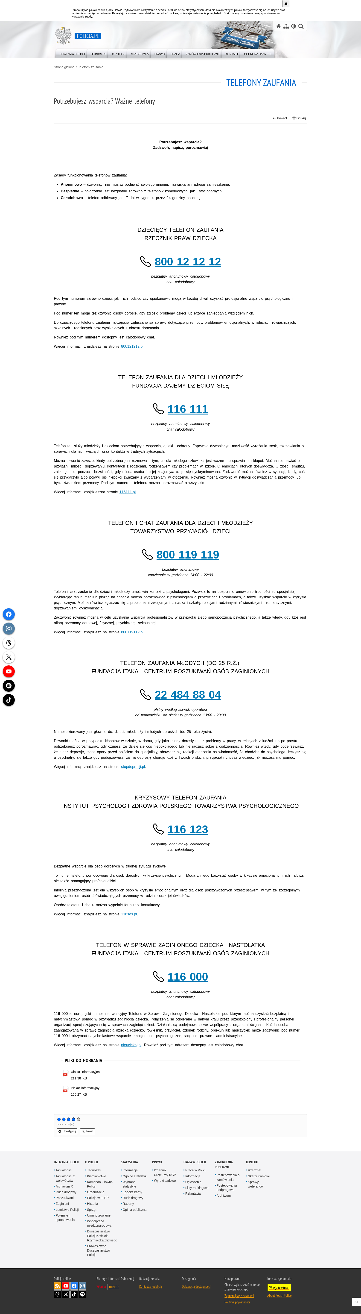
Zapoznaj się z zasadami (239, 1295)
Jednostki (94, 1170)
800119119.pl (132, 632)
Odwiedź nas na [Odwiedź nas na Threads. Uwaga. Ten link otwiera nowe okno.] (57, 1294)
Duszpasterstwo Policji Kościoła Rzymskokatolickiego (102, 1235)
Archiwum (224, 1195)
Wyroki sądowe (165, 1180)
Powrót (280, 118)
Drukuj (299, 118)
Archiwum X (64, 1186)
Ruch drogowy (66, 1192)
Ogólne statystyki (135, 1176)
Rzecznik (254, 1170)
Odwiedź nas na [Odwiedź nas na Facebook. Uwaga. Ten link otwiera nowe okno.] (74, 1286)
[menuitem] (72, 53)
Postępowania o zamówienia (228, 1177)
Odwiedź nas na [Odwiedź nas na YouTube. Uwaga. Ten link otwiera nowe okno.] (66, 1286)
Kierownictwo (96, 1176)
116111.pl (127, 492)
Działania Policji (66, 1162)
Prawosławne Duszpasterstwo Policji (98, 1250)
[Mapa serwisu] (286, 26)
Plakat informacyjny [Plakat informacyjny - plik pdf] (85, 1088)
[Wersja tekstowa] (293, 26)
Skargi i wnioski (259, 1176)
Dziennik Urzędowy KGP (165, 1172)
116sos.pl (129, 914)
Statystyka (129, 1162)
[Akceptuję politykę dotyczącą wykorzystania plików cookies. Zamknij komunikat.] (285, 3)
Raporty (128, 1203)
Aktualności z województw (65, 1178)
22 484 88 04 (188, 695)
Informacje (130, 1170)
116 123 (188, 829)
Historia (92, 1203)
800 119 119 (188, 555)
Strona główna (64, 67)
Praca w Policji (194, 1162)
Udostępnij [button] (67, 1131)
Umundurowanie (99, 1215)
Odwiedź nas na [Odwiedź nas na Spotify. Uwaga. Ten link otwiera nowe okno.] (82, 1294)
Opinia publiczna (135, 1209)
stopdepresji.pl (133, 767)
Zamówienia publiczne (224, 1164)
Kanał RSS (57, 1286)
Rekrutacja (193, 1193)
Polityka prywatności (237, 1302)
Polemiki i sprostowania (65, 1218)
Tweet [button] (87, 1131)
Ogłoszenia (193, 1182)
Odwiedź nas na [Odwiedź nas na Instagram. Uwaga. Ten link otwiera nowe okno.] (82, 1286)
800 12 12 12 (188, 262)
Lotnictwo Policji (67, 1209)
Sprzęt (91, 1209)
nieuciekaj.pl (131, 1045)
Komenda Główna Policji (100, 1184)
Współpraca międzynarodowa (99, 1223)
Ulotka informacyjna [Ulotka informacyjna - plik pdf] (85, 1072)
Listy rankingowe (197, 1188)
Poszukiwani (65, 1198)
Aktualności (64, 1170)
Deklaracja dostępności (196, 1286)
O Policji (91, 1162)
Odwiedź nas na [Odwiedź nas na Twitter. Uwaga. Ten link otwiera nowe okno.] (66, 1294)
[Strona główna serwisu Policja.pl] (278, 26)
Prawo (157, 1162)
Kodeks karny (132, 1192)
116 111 (188, 409)
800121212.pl (132, 346)
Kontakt (252, 1162)
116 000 (188, 977)
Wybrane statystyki (129, 1184)
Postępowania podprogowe (227, 1188)
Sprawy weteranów (256, 1184)
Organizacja (95, 1192)
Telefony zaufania (90, 67)
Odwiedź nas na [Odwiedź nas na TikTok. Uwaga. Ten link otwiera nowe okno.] (74, 1294)
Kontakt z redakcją (150, 1286)
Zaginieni (62, 1203)
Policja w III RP (98, 1198)
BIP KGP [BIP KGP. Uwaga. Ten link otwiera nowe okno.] (114, 1287)
